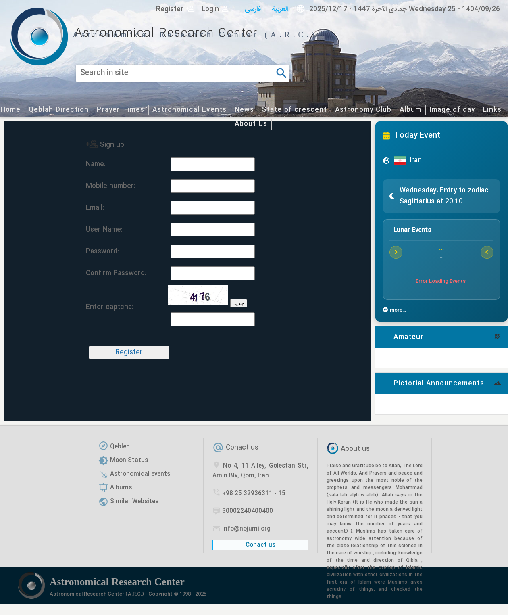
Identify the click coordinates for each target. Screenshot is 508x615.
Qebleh (120, 447)
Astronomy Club (363, 110)
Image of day (452, 110)
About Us (251, 124)
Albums (121, 488)
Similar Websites (134, 501)
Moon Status (129, 460)
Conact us (242, 447)
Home (10, 110)
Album (410, 110)
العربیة (279, 9)
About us (355, 448)
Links (492, 110)
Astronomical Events (189, 110)
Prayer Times (120, 110)
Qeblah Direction (59, 110)
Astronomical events (140, 474)
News (244, 110)
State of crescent (294, 110)
